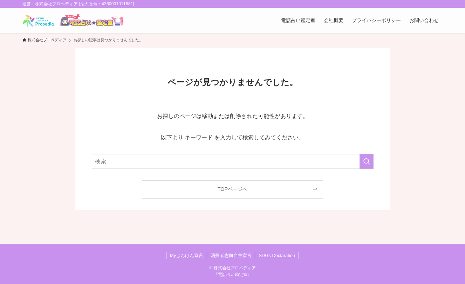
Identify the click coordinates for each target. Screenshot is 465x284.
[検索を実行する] (367, 161)
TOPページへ (232, 189)
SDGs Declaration (277, 255)
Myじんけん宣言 (186, 255)
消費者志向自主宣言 (231, 255)
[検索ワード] (233, 161)
